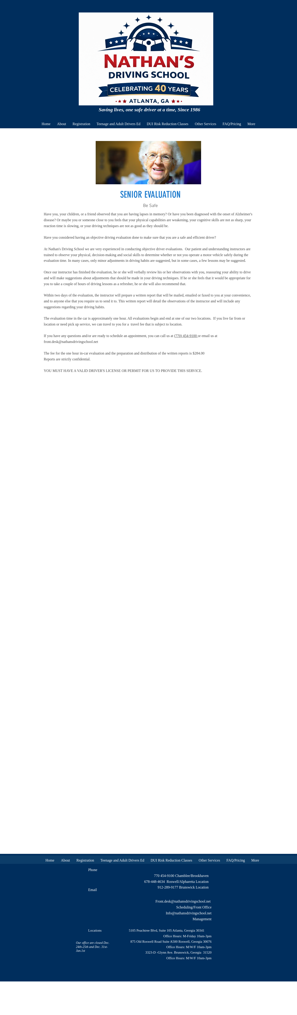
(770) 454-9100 (186, 336)
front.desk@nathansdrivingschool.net (71, 342)
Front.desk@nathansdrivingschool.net (183, 901)
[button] (118, 123)
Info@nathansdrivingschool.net (189, 913)
